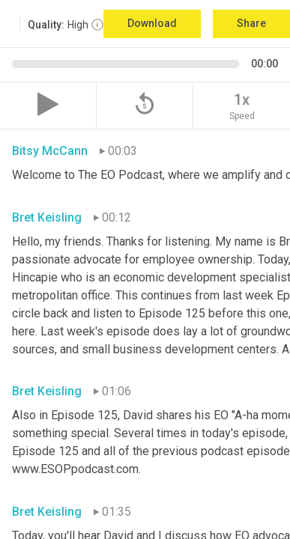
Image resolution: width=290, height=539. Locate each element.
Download (152, 23)
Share (251, 23)
